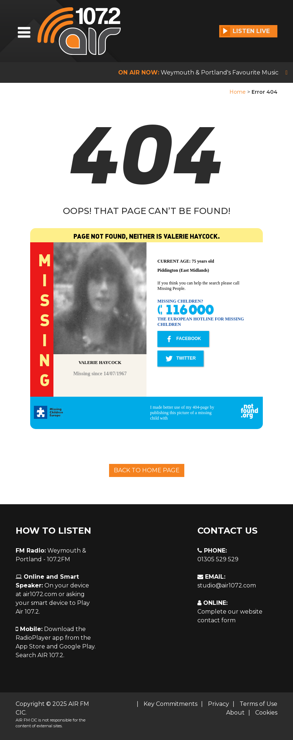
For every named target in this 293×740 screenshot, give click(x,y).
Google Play (77, 646)
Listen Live (245, 31)
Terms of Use (258, 703)
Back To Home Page (147, 470)
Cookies (266, 712)
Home (237, 92)
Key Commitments (170, 703)
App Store (30, 646)
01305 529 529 (217, 559)
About (235, 712)
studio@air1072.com (226, 585)
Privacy (218, 703)
